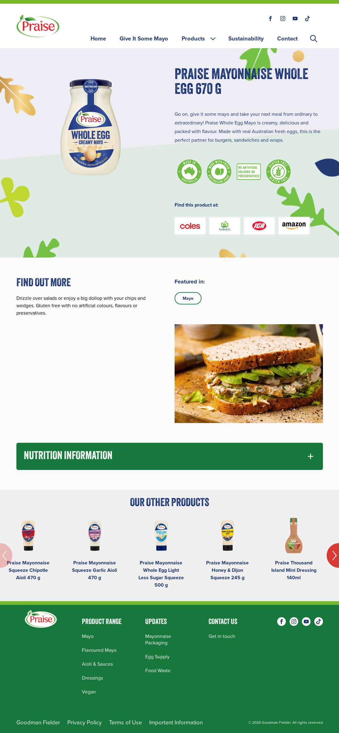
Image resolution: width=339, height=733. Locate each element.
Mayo (188, 298)
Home (98, 38)
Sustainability (246, 38)
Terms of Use (125, 722)
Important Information (176, 722)
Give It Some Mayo (144, 38)
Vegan (89, 691)
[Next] (333, 555)
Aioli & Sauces (97, 664)
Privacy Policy (84, 722)
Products (199, 38)
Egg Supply (157, 656)
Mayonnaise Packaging (158, 639)
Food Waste (158, 670)
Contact (287, 38)
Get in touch (222, 636)
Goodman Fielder (38, 722)
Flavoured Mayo (99, 650)
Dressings (92, 677)
